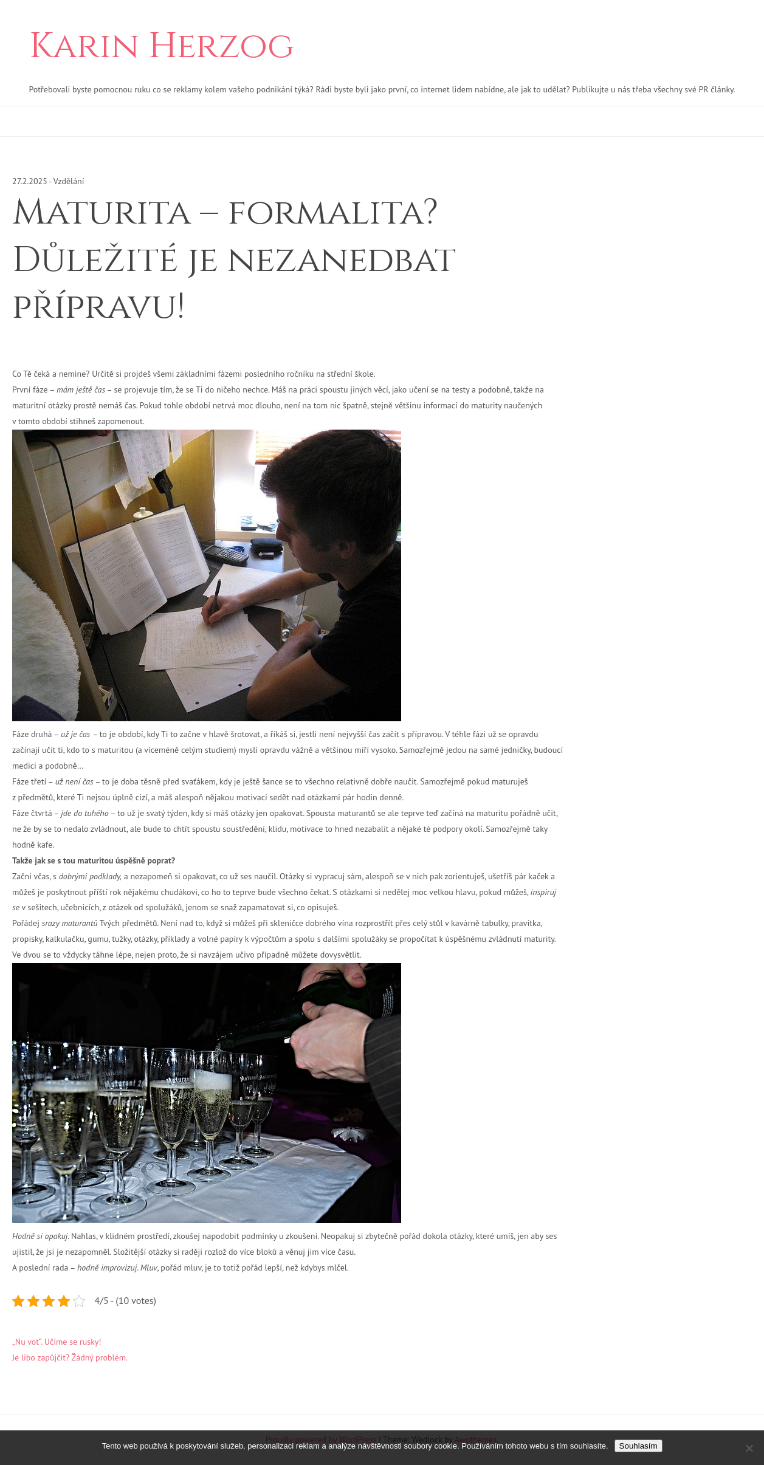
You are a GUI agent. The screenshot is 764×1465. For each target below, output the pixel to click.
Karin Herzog (161, 46)
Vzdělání (68, 181)
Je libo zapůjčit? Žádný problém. (70, 1357)
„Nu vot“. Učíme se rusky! (57, 1341)
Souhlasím (638, 1445)
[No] (749, 1448)
